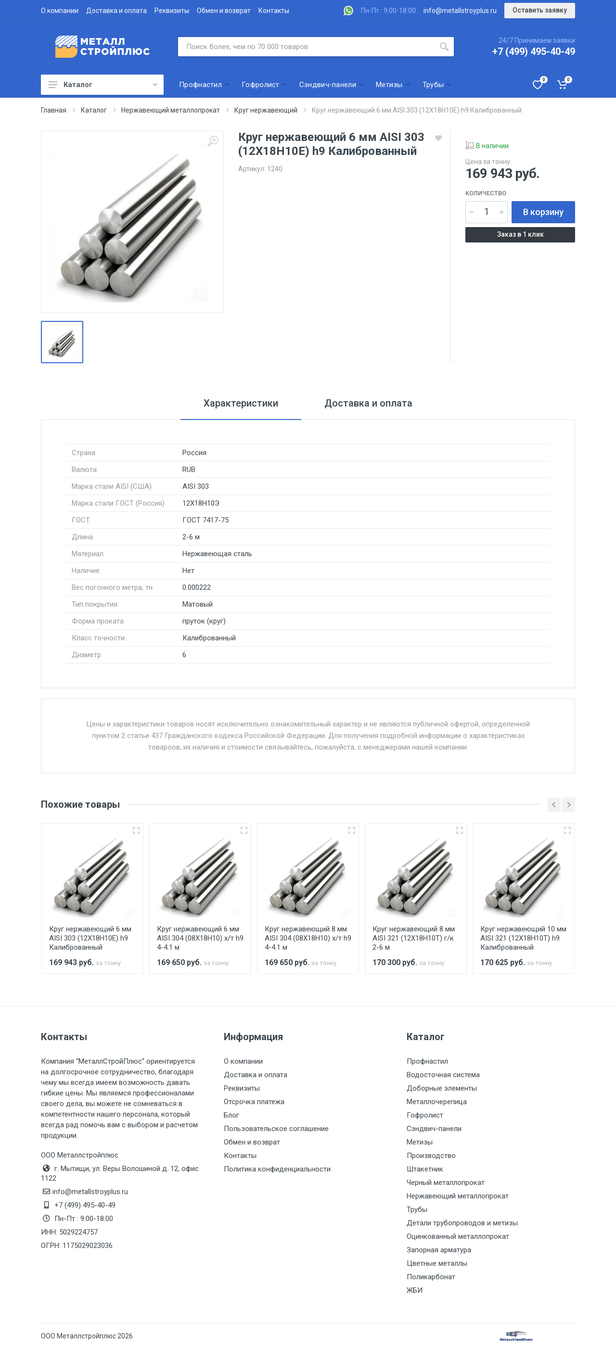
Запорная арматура (439, 1250)
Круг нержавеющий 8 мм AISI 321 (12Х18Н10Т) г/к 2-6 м (413, 938)
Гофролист (425, 1115)
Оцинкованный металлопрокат (458, 1236)
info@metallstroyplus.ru (460, 10)
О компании (59, 10)
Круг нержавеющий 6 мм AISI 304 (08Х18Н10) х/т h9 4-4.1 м (200, 938)
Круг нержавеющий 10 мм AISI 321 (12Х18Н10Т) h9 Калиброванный (523, 938)
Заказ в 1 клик (520, 234)
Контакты (273, 10)
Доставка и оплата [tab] (368, 403)
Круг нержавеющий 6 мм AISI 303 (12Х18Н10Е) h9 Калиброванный (90, 938)
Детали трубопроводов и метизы (462, 1223)
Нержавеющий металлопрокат (458, 1196)
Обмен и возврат (224, 10)
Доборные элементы (442, 1088)
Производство (431, 1155)
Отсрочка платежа (254, 1101)
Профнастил (427, 1061)
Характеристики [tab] (241, 403)
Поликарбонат (431, 1277)
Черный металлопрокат (446, 1182)
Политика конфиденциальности (277, 1169)
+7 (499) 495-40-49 (533, 51)
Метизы (420, 1142)
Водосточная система (443, 1074)
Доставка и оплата (116, 10)
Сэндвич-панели (434, 1128)
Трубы (417, 1209)
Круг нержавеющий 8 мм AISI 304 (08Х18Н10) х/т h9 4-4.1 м (308, 938)
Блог (231, 1115)
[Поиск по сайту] (306, 46)
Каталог (103, 84)
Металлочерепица (437, 1101)
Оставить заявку (540, 10)
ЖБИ (415, 1290)
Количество (485, 193)
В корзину (543, 212)
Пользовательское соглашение (276, 1128)
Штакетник (425, 1169)
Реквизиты (171, 10)
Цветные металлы (437, 1263)
